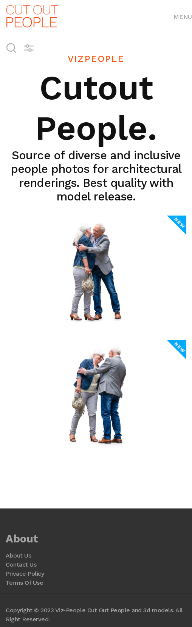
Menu (182, 16)
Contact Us (21, 564)
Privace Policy (25, 573)
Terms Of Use (24, 582)
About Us (18, 555)
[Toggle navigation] (182, 16)
